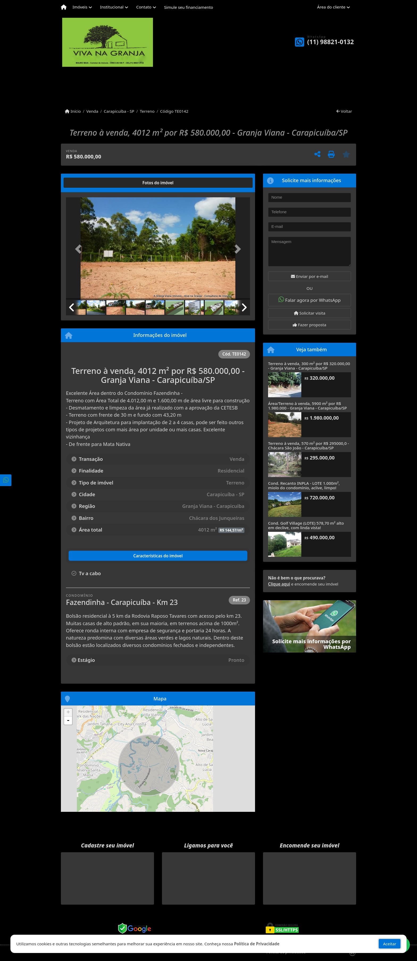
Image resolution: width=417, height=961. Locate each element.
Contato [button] (143, 7)
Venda (92, 111)
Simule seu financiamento (188, 7)
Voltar (344, 111)
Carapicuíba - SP (119, 111)
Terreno (147, 111)
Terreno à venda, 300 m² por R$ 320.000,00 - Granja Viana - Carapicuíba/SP (309, 366)
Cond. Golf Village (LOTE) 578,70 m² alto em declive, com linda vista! (306, 525)
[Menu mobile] (63, 7)
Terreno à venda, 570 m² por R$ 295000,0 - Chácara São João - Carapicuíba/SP (308, 445)
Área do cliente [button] (331, 7)
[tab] (83, 183)
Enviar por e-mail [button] (309, 276)
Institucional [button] (111, 7)
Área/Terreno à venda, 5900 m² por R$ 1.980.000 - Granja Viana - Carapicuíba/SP (307, 406)
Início (73, 111)
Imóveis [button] (80, 7)
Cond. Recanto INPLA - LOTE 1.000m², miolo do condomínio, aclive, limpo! (304, 485)
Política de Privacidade (257, 943)
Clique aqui (279, 584)
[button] (80, 249)
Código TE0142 (174, 111)
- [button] (68, 721)
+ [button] (68, 713)
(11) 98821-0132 (330, 42)
